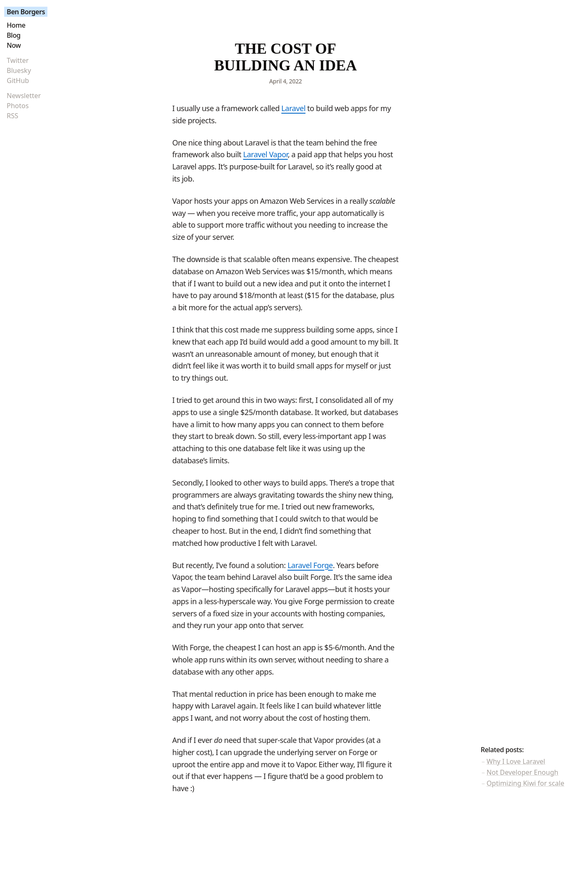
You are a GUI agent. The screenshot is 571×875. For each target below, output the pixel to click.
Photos (18, 105)
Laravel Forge (310, 565)
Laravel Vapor (265, 154)
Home (16, 25)
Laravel (294, 108)
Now (14, 45)
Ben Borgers (26, 11)
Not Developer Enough (522, 772)
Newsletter (24, 95)
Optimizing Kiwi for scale (525, 783)
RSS (12, 115)
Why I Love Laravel (516, 761)
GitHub (18, 80)
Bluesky (19, 70)
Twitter (18, 60)
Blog (14, 35)
